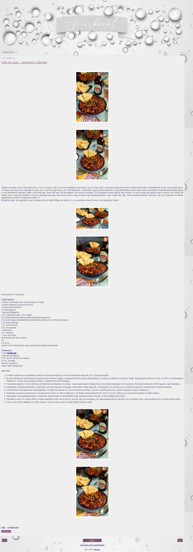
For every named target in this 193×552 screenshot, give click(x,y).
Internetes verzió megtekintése (92, 545)
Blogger (97, 550)
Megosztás (6, 531)
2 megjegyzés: (13, 527)
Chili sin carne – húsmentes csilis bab (24, 62)
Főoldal (92, 540)
